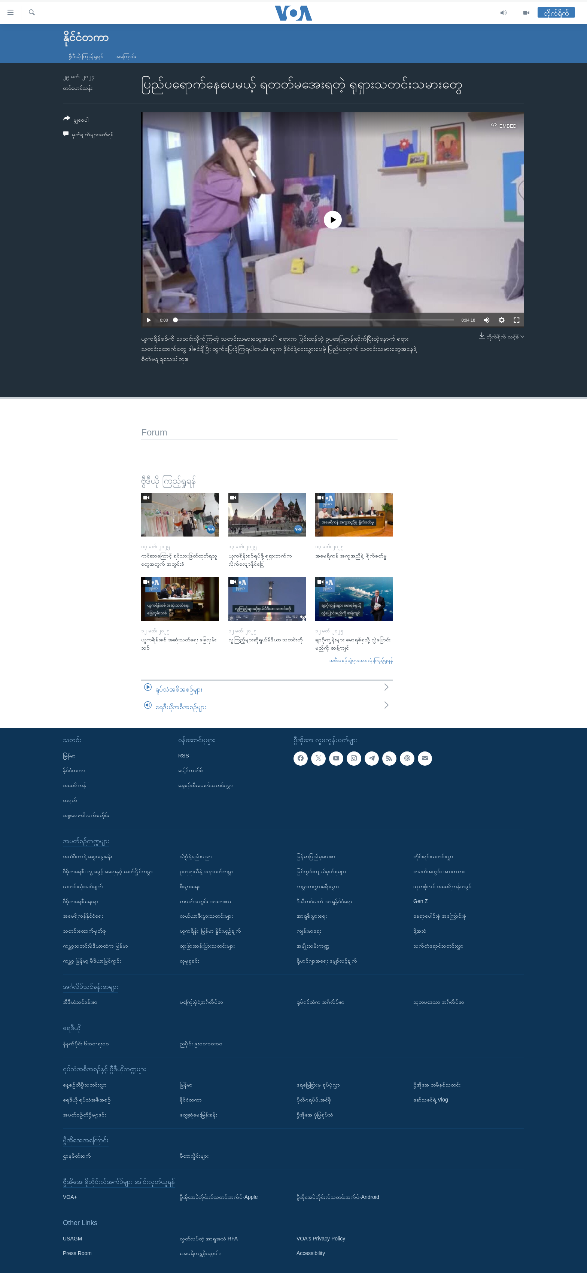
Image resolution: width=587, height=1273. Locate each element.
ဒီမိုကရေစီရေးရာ (80, 901)
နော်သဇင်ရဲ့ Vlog (430, 1100)
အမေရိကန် (74, 785)
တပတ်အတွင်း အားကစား (205, 901)
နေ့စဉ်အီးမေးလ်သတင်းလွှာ (205, 785)
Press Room (77, 1254)
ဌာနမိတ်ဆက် (77, 1156)
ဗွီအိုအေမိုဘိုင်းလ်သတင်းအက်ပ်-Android (337, 1197)
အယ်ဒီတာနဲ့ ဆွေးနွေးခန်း (87, 856)
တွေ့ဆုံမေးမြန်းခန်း (198, 1115)
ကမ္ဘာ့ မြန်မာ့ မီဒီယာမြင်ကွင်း (92, 961)
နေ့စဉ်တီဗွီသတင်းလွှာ (85, 1085)
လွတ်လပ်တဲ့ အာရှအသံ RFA (209, 1239)
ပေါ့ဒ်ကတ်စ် (190, 770)
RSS (183, 756)
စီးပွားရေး (190, 886)
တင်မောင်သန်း (77, 88)
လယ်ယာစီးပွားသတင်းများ (206, 916)
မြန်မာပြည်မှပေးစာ (315, 856)
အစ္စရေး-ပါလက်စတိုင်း (86, 815)
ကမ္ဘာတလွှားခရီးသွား (317, 886)
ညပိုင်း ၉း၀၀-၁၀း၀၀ (201, 1043)
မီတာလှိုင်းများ (194, 1156)
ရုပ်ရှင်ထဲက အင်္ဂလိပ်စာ (320, 1002)
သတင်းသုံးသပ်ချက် (83, 886)
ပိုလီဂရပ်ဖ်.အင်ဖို (313, 1100)
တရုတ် (70, 800)
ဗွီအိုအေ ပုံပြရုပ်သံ (314, 1115)
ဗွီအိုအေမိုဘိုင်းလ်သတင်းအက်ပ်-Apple (219, 1197)
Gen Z (420, 901)
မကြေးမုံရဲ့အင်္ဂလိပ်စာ (201, 1002)
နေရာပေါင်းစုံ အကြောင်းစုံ (439, 916)
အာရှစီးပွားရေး (311, 916)
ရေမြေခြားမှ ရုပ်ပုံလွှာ (318, 1085)
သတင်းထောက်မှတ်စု (84, 931)
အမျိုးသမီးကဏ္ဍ (312, 946)
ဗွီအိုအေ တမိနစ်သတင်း (436, 1085)
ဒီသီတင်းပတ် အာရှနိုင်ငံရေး (324, 901)
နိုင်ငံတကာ (74, 770)
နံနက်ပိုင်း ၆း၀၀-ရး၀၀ (86, 1043)
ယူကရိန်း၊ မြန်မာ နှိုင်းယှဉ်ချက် (210, 931)
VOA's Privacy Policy (320, 1239)
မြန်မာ (69, 756)
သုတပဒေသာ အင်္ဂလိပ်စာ (438, 1002)
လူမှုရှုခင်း (189, 961)
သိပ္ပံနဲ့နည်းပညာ (196, 856)
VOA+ (70, 1197)
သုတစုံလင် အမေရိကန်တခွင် (442, 886)
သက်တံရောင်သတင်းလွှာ (438, 946)
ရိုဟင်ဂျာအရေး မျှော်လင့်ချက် (326, 961)
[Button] (76, 120)
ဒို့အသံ (419, 931)
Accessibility (310, 1254)
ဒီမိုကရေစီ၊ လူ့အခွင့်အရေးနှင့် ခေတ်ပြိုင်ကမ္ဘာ (108, 871)
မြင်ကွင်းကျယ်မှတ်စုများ (321, 871)
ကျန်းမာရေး (308, 931)
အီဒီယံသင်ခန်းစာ (80, 1002)
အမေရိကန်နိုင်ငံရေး (83, 916)
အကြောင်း (125, 56)
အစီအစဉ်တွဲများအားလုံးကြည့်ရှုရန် (361, 660)
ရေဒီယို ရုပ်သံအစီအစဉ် (87, 1100)
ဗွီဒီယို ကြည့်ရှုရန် (86, 56)
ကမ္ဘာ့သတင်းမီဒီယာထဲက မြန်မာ (95, 946)
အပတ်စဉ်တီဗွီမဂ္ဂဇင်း (84, 1115)
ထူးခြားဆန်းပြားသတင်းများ (207, 946)
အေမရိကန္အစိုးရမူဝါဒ (201, 1254)
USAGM (72, 1239)
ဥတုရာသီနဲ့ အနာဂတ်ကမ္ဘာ (207, 871)
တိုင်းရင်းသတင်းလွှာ (433, 856)
